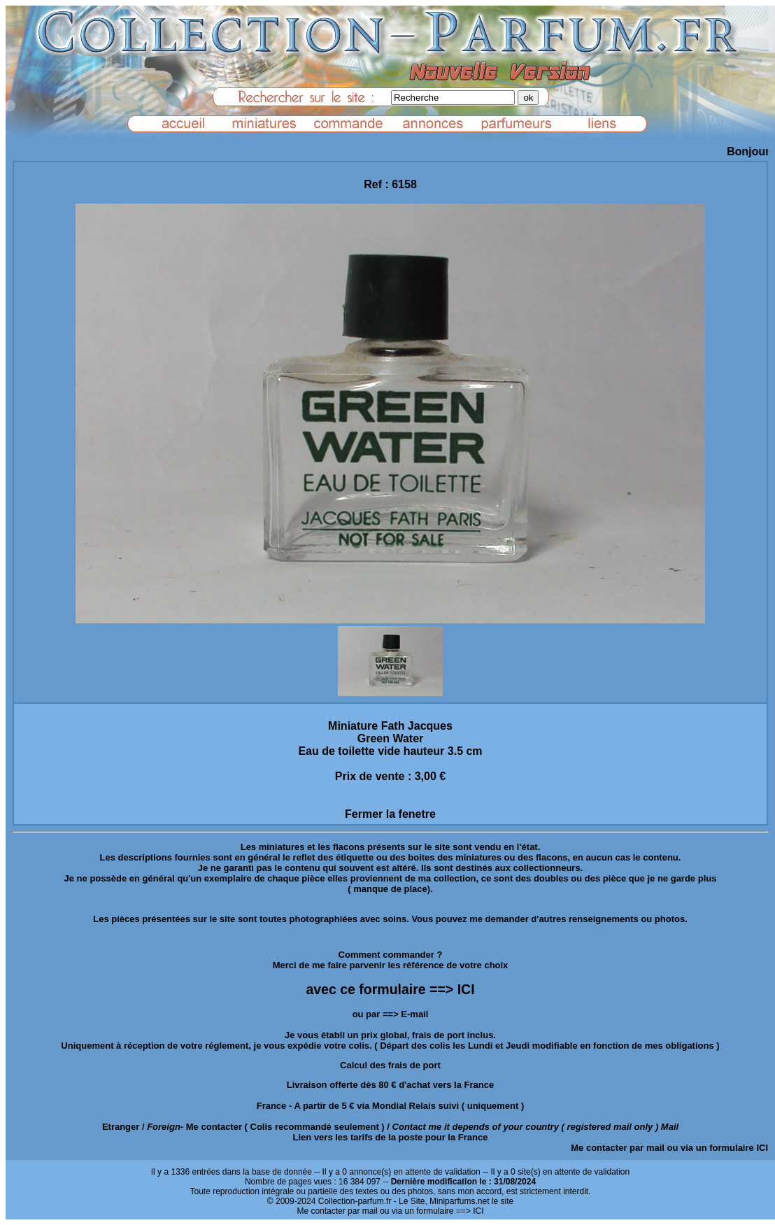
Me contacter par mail (617, 1147)
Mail (669, 1126)
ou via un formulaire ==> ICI (431, 1211)
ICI (762, 1147)
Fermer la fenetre (390, 814)
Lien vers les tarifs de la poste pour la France (390, 1137)
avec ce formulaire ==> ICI (390, 989)
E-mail (414, 1014)
